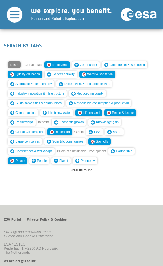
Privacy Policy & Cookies (47, 219)
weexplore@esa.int (20, 261)
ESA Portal (12, 219)
